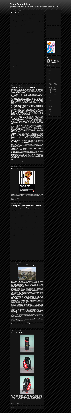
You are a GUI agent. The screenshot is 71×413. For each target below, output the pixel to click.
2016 (49, 70)
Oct (49, 97)
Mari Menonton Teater (17, 168)
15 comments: (24, 403)
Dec (49, 80)
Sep (49, 99)
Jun (49, 103)
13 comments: (24, 161)
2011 (49, 74)
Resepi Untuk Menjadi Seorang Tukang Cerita (24, 87)
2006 (49, 114)
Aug (49, 100)
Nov (49, 96)
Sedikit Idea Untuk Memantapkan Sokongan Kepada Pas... (52, 89)
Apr (49, 106)
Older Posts (41, 407)
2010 (49, 76)
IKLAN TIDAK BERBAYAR (18, 333)
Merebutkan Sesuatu (17, 13)
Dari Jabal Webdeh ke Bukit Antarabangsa (23, 265)
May (49, 105)
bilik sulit (14, 199)
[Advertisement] (27, 75)
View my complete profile (51, 65)
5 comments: (24, 198)
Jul (49, 102)
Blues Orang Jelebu (20, 4)
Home (27, 407)
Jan (49, 111)
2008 (49, 79)
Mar (49, 108)
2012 (49, 73)
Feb (49, 109)
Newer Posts (13, 407)
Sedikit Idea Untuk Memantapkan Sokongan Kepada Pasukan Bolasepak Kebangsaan (26, 206)
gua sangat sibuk (16, 66)
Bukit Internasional (16, 162)
